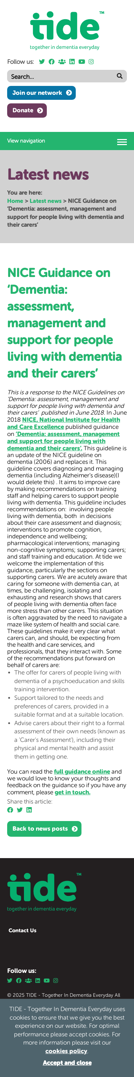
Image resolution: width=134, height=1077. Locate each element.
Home (15, 201)
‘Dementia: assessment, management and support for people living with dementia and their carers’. (63, 441)
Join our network (37, 92)
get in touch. (72, 792)
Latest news (45, 201)
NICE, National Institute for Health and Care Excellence (63, 423)
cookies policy (66, 1051)
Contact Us (22, 930)
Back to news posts (40, 828)
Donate (23, 110)
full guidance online (82, 771)
